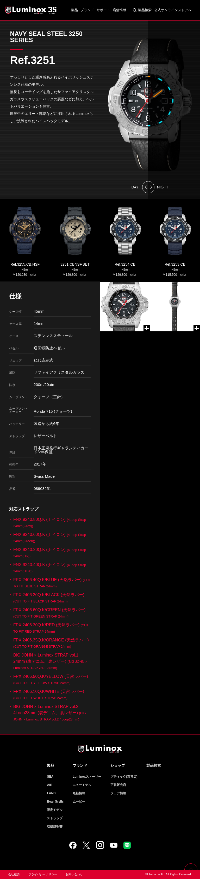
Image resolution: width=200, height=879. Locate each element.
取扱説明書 (55, 826)
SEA (50, 776)
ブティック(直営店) (124, 776)
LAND (51, 793)
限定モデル (55, 810)
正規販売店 (118, 785)
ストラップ (55, 818)
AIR (49, 785)
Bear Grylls (55, 801)
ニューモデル (82, 785)
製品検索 (145, 10)
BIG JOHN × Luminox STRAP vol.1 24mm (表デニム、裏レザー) (50, 661)
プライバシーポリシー (42, 874)
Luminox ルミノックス (31, 10)
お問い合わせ (74, 874)
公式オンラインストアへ (172, 10)
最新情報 (79, 793)
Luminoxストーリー (87, 776)
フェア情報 (118, 793)
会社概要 (14, 874)
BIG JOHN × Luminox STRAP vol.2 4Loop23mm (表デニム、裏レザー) (49, 712)
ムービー (79, 801)
